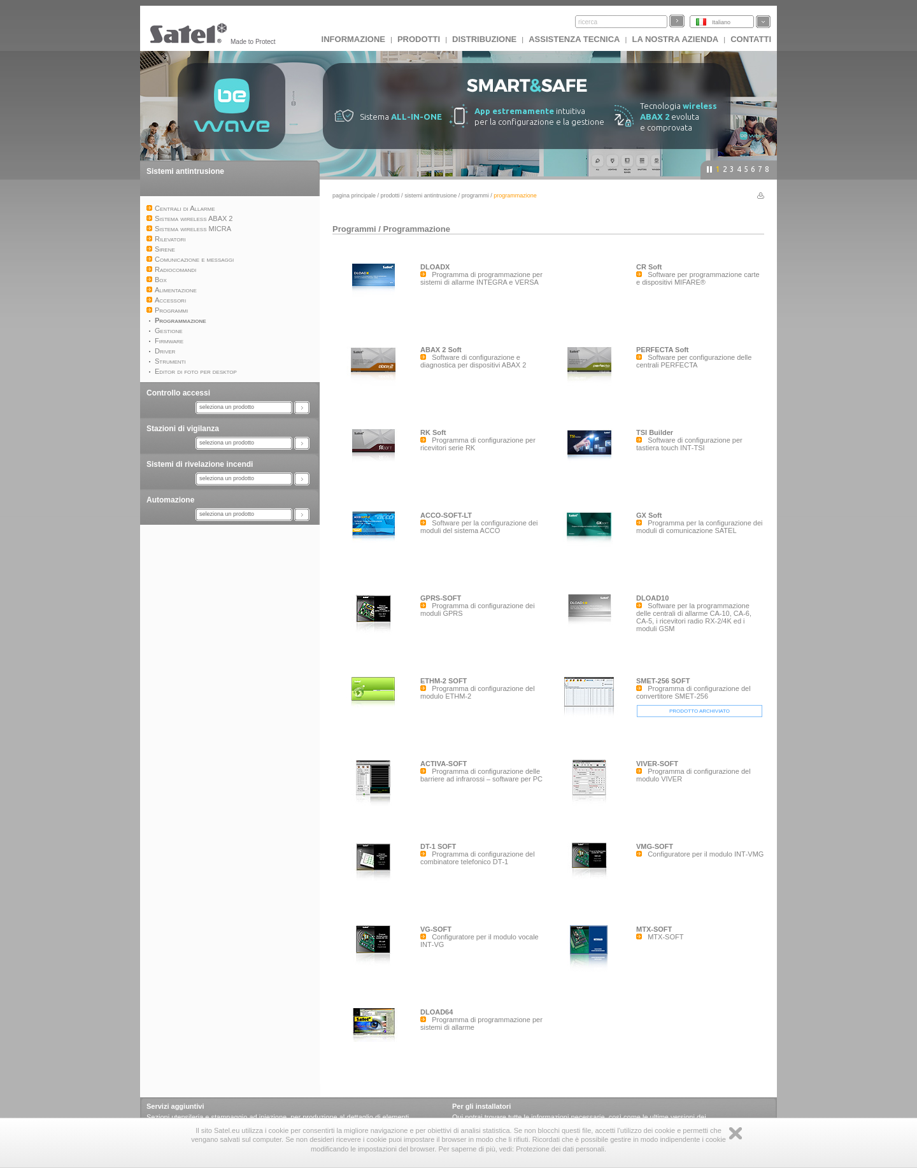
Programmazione (416, 229)
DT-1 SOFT (438, 846)
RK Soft (433, 432)
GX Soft (649, 515)
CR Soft (649, 267)
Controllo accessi (178, 392)
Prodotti (418, 39)
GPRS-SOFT (440, 598)
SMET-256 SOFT (663, 681)
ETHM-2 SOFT (443, 681)
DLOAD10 (652, 598)
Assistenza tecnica (574, 39)
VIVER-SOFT (657, 763)
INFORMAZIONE (353, 39)
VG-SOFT (435, 929)
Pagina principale (354, 195)
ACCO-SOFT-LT (446, 515)
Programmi (475, 195)
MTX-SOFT (654, 929)
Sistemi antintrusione (185, 171)
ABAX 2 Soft (441, 349)
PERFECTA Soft (662, 349)
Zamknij (735, 1133)
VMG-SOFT (654, 846)
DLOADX (435, 267)
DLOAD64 (436, 1012)
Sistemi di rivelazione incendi (199, 464)
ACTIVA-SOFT (443, 763)
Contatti (750, 39)
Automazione (170, 499)
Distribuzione (484, 39)
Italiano (721, 22)
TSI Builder (654, 432)
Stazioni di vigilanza (182, 428)
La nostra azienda (675, 39)
